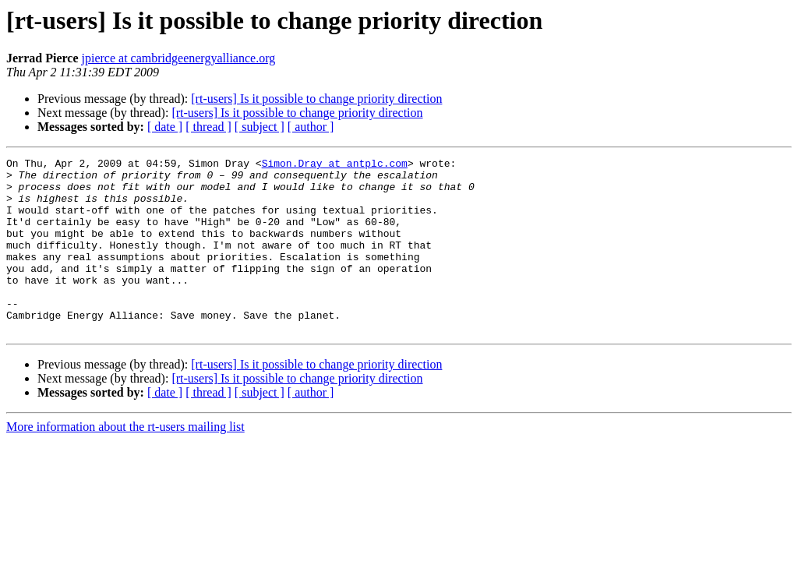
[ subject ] (259, 126)
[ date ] (164, 126)
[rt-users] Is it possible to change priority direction (316, 98)
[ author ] (311, 126)
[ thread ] (208, 126)
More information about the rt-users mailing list (125, 461)
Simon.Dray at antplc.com (335, 165)
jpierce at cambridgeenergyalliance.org (179, 58)
